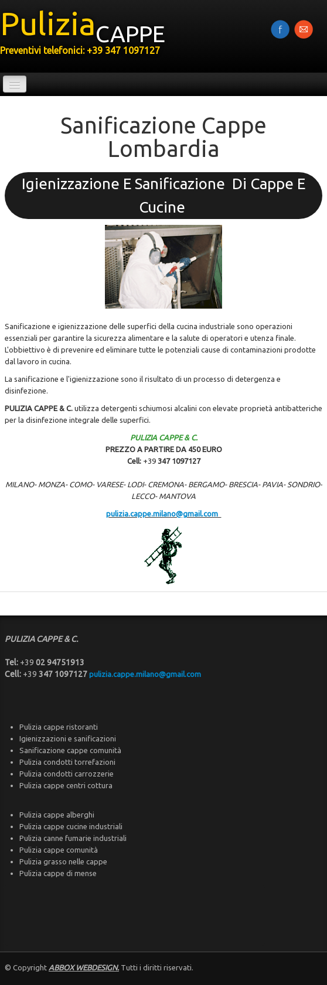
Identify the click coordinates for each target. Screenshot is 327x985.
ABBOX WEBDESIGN (83, 967)
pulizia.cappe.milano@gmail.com (164, 513)
